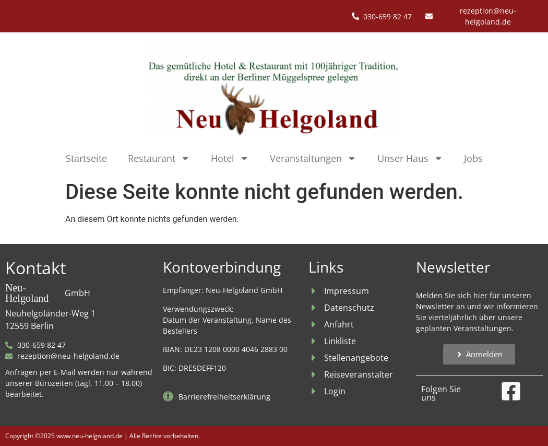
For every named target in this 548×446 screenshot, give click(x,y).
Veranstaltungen (313, 158)
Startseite (86, 158)
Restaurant (159, 158)
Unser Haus (410, 158)
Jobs (473, 158)
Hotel (230, 158)
